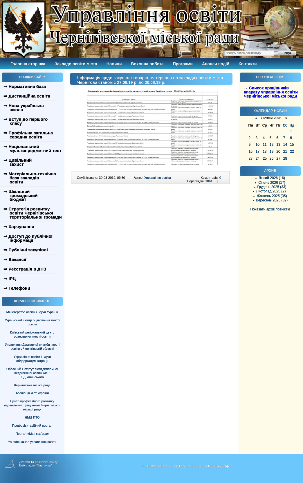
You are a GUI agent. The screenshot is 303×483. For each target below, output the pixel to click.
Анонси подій (215, 64)
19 (271, 151)
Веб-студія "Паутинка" (35, 465)
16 (250, 151)
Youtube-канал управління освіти (32, 442)
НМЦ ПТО (32, 417)
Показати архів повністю (270, 209)
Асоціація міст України (32, 393)
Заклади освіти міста (76, 64)
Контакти (248, 64)
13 (278, 145)
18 (264, 151)
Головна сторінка (27, 64)
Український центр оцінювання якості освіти (32, 322)
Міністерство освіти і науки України (32, 312)
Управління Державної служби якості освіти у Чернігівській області (32, 346)
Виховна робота (147, 64)
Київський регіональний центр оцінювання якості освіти (32, 334)
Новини (114, 64)
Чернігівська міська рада (32, 385)
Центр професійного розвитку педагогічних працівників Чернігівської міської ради (32, 405)
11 (264, 145)
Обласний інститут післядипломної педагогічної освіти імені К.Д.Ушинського (32, 373)
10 (257, 145)
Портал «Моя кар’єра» (32, 433)
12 (271, 145)
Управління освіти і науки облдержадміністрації (32, 359)
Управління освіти (157, 177)
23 (250, 158)
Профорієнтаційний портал (32, 425)
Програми (183, 64)
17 (257, 151)
